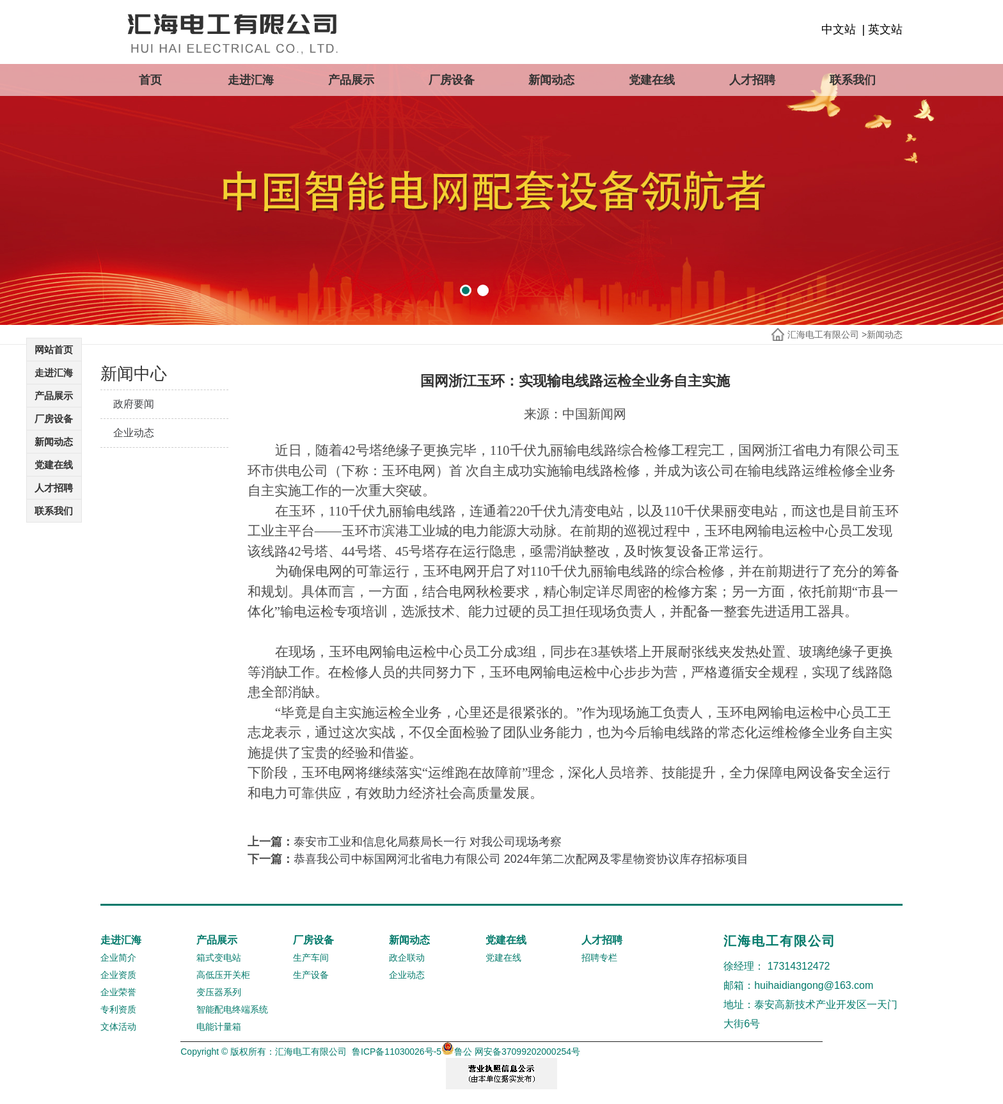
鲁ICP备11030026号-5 (396, 1051)
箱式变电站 (218, 957)
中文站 (838, 29)
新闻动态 (551, 80)
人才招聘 (752, 80)
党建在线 (652, 80)
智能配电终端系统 (232, 1009)
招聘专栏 (599, 957)
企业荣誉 (118, 992)
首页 (150, 80)
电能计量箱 (218, 1026)
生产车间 (311, 957)
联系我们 (853, 80)
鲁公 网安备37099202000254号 (510, 1051)
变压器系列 (218, 992)
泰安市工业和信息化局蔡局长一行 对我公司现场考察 (428, 841)
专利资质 (118, 1009)
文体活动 (118, 1026)
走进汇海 (251, 80)
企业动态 (133, 432)
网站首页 (54, 349)
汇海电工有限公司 (823, 334)
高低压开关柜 (223, 975)
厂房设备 (452, 80)
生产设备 (311, 975)
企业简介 (118, 957)
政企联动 (407, 957)
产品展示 (351, 80)
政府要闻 (133, 403)
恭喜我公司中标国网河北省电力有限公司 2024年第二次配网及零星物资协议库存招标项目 (521, 859)
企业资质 (118, 975)
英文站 (885, 29)
